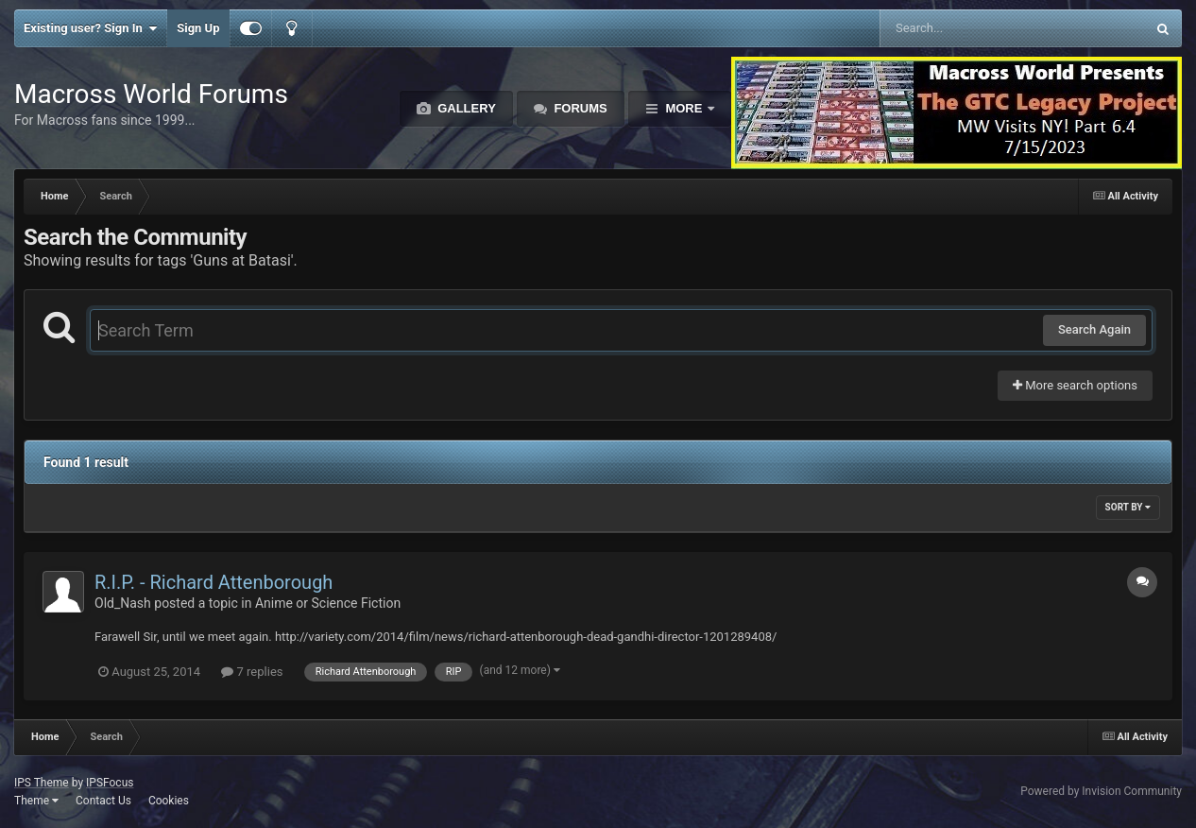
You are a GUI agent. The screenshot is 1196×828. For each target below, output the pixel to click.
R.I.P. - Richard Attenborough (213, 582)
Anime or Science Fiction (328, 603)
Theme (36, 800)
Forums (579, 108)
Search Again (1094, 329)
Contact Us (103, 800)
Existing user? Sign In (90, 28)
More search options (1075, 385)
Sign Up (198, 28)
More (684, 108)
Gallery (465, 108)
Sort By (1128, 507)
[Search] (965, 28)
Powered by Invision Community (1101, 791)
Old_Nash (122, 603)
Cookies (168, 800)
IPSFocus (109, 782)
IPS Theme (41, 782)
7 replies (251, 671)
